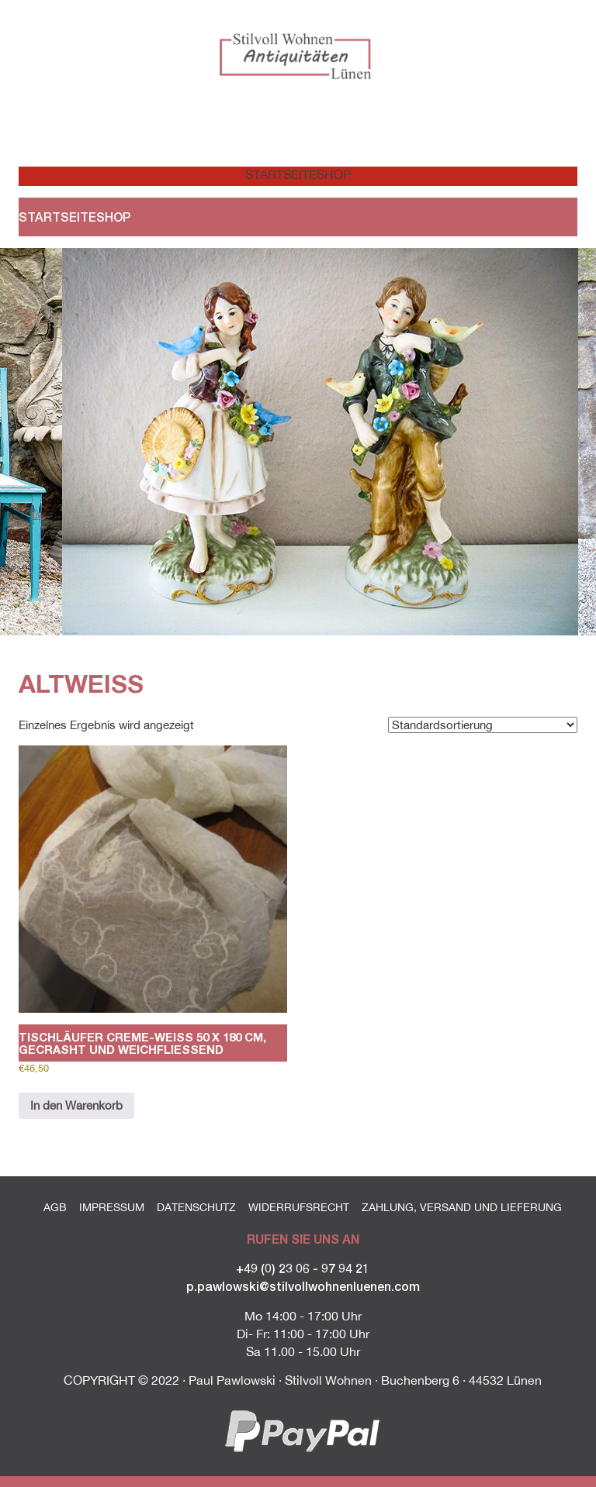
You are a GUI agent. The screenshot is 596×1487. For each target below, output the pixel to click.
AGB (55, 1207)
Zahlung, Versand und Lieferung (462, 1207)
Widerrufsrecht (298, 1207)
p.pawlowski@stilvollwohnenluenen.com (303, 1286)
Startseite (271, 174)
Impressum (111, 1207)
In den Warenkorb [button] (76, 1105)
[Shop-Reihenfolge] (482, 725)
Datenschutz (196, 1207)
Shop (334, 174)
